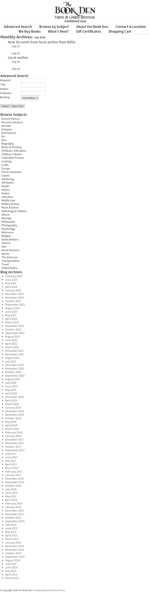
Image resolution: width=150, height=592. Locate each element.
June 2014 (11, 567)
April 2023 (11, 319)
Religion (6, 236)
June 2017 (11, 457)
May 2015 (10, 532)
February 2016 (13, 503)
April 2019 (11, 400)
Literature (7, 197)
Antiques (6, 129)
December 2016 (14, 478)
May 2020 (10, 390)
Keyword (5, 80)
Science (6, 243)
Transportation (10, 261)
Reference (7, 232)
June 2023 (11, 312)
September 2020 (15, 376)
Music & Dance (10, 207)
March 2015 (12, 539)
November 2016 (14, 482)
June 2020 (11, 386)
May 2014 (10, 571)
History (5, 190)
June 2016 (11, 493)
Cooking (6, 161)
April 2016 (11, 500)
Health (5, 186)
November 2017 (14, 443)
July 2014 (10, 564)
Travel (5, 264)
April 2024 (11, 287)
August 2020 (12, 379)
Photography (9, 225)
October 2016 (13, 486)
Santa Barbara (9, 239)
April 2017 (11, 464)
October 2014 (13, 553)
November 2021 (14, 354)
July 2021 (10, 361)
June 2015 (11, 528)
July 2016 (10, 489)
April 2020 (11, 393)
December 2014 (14, 546)
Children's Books (11, 154)
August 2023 (12, 308)
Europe (5, 168)
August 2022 (12, 336)
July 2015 (10, 525)
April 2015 (11, 535)
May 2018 (10, 422)
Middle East (8, 200)
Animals (6, 126)
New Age (6, 218)
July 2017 (10, 454)
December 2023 (14, 294)
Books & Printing (11, 147)
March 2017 (12, 468)
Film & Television (11, 172)
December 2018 (14, 411)
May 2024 (10, 283)
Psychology (8, 229)
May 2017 (10, 461)
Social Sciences (10, 250)
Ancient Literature (12, 122)
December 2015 (14, 510)
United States (9, 268)
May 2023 (10, 315)
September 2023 (15, 304)
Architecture (8, 133)
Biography (7, 143)
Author (4, 89)
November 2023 (14, 297)
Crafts (5, 165)
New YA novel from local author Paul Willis (41, 42)
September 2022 (15, 333)
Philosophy (8, 222)
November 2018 (14, 415)
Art (3, 136)
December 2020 (14, 365)
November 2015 (14, 514)
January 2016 (13, 507)
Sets (3, 246)
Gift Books (7, 182)
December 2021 (14, 351)
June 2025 (11, 280)
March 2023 (12, 322)
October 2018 (13, 418)
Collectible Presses (12, 158)
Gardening (7, 179)
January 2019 (13, 407)
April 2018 (11, 425)
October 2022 (13, 329)
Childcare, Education (13, 151)
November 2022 (14, 326)
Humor (5, 193)
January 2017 (13, 475)
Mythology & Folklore (14, 211)
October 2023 (13, 301)
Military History (10, 204)
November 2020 (14, 368)
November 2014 (14, 550)
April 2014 (11, 574)
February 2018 (13, 432)
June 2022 (11, 340)
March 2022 (12, 347)
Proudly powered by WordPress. (49, 590)
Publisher (6, 93)
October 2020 (13, 372)
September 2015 (15, 521)
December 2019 (14, 397)
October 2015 (13, 518)
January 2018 (13, 436)
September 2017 (15, 450)
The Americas (9, 257)
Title (3, 84)
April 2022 (11, 344)
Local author (18, 57)
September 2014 (15, 557)
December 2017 (14, 439)
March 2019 (12, 404)
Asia (3, 140)
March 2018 (12, 429)
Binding (4, 97)
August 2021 (12, 358)
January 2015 (13, 542)
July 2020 (10, 383)
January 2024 (13, 290)
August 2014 (12, 560)
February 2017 (13, 471)
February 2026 (13, 276)
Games (5, 175)
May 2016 (10, 496)
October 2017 (13, 447)
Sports (5, 254)
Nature (5, 214)
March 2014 (12, 578)
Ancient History (10, 119)
